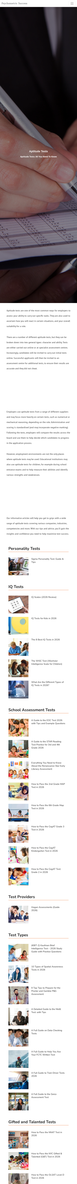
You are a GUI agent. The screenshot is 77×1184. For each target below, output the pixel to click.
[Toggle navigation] (72, 3)
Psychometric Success (14, 3)
